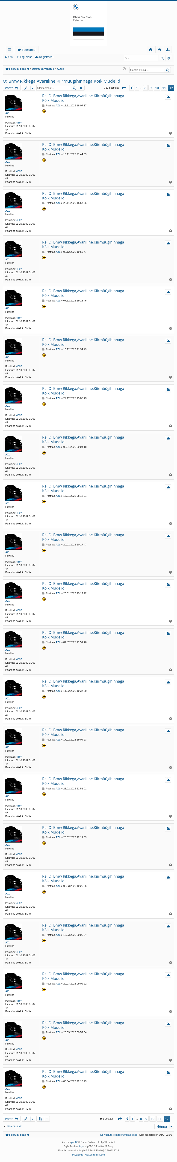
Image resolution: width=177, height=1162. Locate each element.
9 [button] (151, 88)
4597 (19, 122)
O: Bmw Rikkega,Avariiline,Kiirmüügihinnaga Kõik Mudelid (61, 81)
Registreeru (46, 57)
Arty (81, 1146)
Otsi (10, 57)
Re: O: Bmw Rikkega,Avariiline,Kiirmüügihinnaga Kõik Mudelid (83, 98)
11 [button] (164, 88)
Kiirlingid (10, 50)
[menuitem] (150, 49)
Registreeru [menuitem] (168, 50)
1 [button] (137, 88)
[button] (124, 88)
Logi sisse (26, 57)
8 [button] (145, 88)
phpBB (74, 1142)
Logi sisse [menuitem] (160, 50)
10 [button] (157, 88)
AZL (7, 113)
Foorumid (28, 50)
